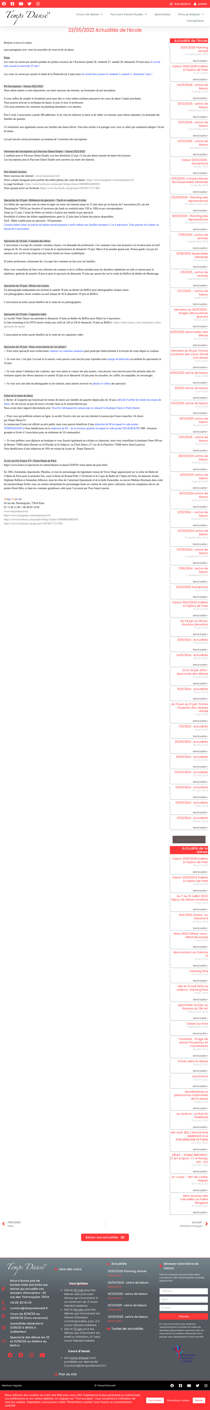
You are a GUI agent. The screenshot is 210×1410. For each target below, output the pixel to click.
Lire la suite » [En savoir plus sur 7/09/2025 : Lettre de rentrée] (200, 250)
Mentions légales (12, 1387)
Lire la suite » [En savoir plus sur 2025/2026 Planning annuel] (200, 63)
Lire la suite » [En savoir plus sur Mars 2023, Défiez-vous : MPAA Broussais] (200, 949)
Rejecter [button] (199, 1400)
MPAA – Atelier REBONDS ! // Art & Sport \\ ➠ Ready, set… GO (189, 1160)
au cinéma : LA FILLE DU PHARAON (192, 1118)
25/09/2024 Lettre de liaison (192, 535)
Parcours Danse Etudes (128, 14)
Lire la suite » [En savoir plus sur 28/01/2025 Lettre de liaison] (200, 471)
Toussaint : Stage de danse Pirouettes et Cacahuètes (193, 1044)
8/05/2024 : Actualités (192, 759)
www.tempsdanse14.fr (47, 178)
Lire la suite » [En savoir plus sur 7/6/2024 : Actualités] (200, 738)
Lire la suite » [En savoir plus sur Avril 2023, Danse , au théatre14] (200, 930)
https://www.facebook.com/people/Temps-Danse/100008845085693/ (62, 186)
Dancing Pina (199, 973)
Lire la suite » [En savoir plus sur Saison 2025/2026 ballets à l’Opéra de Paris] (200, 82)
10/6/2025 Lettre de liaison (189, 375)
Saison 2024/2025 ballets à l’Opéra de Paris (190, 606)
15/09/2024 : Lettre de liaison (192, 554)
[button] (189, 842)
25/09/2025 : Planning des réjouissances (189, 201)
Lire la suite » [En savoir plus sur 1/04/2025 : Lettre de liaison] (200, 453)
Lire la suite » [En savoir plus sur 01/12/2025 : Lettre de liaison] (200, 119)
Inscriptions (195, 21)
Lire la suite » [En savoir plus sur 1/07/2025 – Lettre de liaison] (200, 306)
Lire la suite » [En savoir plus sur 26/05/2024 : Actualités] (200, 754)
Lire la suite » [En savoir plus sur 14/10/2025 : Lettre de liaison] (200, 156)
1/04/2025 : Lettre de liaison (193, 441)
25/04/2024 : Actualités (191, 775)
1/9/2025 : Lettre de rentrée (194, 276)
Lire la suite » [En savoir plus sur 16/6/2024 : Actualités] (200, 701)
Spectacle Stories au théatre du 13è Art (193, 1009)
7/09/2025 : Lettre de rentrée (193, 239)
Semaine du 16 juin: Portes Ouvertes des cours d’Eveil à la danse (189, 356)
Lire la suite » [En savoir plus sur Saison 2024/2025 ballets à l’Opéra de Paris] (200, 618)
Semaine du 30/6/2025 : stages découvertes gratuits (191, 315)
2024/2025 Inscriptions (192, 589)
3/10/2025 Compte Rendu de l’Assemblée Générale (189, 183)
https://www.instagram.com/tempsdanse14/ (110, 182)
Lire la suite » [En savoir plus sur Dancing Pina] (200, 983)
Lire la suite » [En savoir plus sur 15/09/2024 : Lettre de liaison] (200, 565)
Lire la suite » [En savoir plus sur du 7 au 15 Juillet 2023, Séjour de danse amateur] (200, 912)
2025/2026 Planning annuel (194, 51)
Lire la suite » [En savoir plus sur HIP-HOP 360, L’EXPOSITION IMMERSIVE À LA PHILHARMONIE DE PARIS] (200, 1151)
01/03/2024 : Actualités (191, 805)
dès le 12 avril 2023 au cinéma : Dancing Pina (192, 990)
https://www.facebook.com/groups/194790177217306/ (70, 190)
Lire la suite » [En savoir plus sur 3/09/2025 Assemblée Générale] (200, 269)
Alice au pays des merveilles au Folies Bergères (194, 1201)
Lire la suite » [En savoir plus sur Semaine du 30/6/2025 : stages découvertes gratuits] (200, 329)
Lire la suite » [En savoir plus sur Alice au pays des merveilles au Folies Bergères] (200, 1215)
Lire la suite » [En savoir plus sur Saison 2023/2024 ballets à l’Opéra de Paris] (200, 893)
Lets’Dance (200, 1079)
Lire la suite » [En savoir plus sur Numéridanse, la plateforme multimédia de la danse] (200, 1110)
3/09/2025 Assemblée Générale (192, 257)
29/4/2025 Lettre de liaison (193, 423)
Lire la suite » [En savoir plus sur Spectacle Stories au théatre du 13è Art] (200, 1020)
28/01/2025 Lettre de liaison (193, 460)
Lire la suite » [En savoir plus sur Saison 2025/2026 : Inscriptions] (200, 175)
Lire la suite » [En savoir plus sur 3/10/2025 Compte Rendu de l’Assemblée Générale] (200, 194)
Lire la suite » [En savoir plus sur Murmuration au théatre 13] (200, 968)
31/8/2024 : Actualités (192, 642)
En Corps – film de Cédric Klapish (190, 1181)
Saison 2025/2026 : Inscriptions (195, 164)
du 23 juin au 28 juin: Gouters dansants (194, 625)
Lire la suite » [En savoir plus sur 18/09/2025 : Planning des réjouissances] (200, 231)
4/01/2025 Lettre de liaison (194, 479)
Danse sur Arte (197, 1026)
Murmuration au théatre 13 (190, 956)
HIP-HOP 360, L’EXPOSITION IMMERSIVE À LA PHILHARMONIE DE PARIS (189, 1138)
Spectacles (162, 14)
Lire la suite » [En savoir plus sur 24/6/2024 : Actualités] (200, 667)
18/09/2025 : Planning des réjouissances (190, 220)
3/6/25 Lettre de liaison (191, 391)
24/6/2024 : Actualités (192, 657)
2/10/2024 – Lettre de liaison (192, 516)
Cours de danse (89, 14)
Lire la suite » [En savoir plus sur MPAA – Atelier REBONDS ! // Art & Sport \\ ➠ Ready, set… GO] (200, 1174)
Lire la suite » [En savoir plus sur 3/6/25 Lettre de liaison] (200, 400)
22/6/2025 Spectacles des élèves (189, 336)
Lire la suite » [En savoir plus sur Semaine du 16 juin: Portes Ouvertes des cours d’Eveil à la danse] (200, 369)
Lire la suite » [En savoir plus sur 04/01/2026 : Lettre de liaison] (200, 100)
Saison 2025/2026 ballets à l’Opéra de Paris (190, 70)
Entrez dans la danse (193, 1063)
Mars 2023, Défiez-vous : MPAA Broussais (191, 937)
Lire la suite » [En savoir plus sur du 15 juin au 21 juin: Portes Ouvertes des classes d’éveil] (200, 723)
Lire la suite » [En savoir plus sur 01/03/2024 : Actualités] (200, 814)
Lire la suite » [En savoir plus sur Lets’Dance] (200, 1088)
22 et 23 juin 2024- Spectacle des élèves (192, 674)
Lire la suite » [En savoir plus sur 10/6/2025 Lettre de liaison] (200, 385)
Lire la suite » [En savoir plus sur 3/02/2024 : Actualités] (200, 830)
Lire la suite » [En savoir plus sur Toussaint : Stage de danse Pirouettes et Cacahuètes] (200, 1058)
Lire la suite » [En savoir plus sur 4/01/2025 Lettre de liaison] (200, 490)
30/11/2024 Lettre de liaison (193, 497)
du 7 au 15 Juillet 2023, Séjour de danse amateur (189, 900)
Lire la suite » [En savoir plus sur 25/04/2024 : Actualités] (200, 784)
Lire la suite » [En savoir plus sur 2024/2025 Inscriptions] (200, 599)
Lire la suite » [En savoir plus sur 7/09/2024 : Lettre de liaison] (200, 584)
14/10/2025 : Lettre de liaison (192, 145)
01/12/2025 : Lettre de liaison (193, 108)
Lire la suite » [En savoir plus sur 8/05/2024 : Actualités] (200, 769)
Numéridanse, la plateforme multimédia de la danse (191, 1097)
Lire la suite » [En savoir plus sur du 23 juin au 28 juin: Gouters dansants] (200, 636)
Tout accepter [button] (155, 1400)
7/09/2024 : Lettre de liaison (193, 572)
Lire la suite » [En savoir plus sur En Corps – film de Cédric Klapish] (200, 1192)
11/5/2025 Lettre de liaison (189, 406)
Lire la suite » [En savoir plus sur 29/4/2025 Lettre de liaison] (200, 434)
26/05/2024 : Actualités (191, 744)
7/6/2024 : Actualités (193, 729)
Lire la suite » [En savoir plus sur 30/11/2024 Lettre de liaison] (200, 509)
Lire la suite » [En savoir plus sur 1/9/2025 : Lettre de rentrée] (200, 288)
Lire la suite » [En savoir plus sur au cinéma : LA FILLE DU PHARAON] (200, 1129)
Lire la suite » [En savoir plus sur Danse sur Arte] (200, 1036)
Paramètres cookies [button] (178, 1400)
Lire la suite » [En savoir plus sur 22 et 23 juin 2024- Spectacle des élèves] (200, 686)
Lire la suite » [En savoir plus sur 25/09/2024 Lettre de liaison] (200, 546)
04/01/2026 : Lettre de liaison (192, 89)
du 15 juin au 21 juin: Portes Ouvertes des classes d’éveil (189, 710)
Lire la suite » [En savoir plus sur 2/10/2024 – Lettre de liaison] (200, 527)
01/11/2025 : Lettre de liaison (193, 126)
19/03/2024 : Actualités (191, 790)
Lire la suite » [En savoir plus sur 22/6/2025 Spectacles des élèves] (200, 347)
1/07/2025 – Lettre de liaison (192, 295)
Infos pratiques (191, 14)
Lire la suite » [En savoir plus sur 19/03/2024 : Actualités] (200, 799)
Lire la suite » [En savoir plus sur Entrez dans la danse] (200, 1073)
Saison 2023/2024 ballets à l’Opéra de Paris (190, 881)
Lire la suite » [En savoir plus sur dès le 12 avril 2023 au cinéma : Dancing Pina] (200, 1002)
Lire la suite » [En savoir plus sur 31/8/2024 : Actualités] (200, 652)
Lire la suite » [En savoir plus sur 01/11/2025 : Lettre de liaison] (200, 138)
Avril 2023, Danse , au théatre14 (193, 919)
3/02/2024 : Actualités (192, 820)
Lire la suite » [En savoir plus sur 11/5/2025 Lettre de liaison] (200, 415)
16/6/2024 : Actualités (192, 691)
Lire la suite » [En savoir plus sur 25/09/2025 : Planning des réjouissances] (200, 213)
